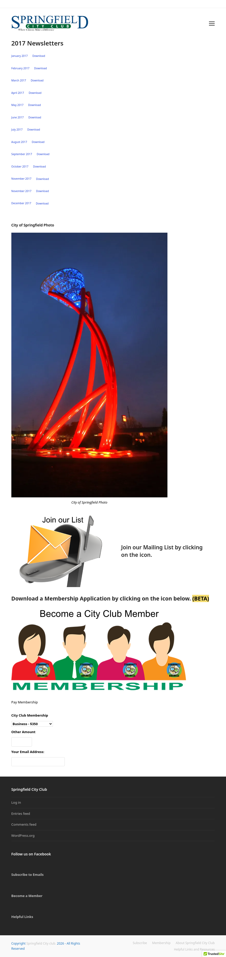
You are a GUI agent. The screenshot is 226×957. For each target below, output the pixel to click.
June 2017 (17, 117)
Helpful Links (22, 916)
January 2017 (19, 56)
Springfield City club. (41, 943)
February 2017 (20, 68)
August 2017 (19, 142)
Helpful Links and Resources (194, 949)
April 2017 (17, 93)
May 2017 (17, 105)
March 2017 (18, 80)
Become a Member (27, 895)
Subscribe (140, 943)
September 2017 (21, 154)
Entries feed (20, 813)
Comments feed (23, 824)
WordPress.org (23, 835)
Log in (16, 802)
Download (38, 56)
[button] (212, 23)
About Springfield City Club (195, 943)
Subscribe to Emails (27, 874)
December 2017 (21, 203)
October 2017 (19, 166)
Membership (161, 943)
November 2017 (21, 179)
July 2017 (17, 129)
